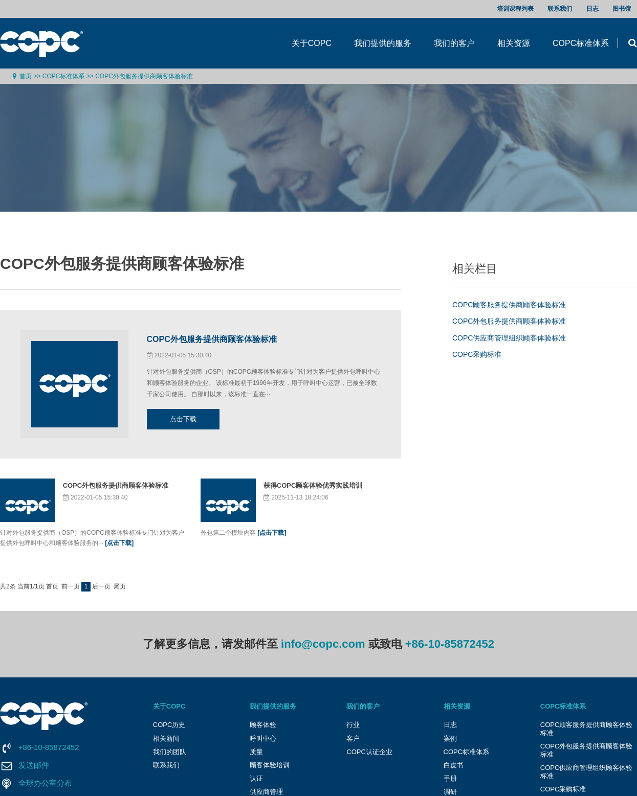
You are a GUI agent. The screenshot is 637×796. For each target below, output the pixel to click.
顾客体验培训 (270, 765)
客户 (353, 738)
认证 (256, 778)
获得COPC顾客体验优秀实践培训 (313, 485)
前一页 (70, 586)
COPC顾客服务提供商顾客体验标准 (509, 305)
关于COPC (312, 43)
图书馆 (621, 8)
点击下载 (183, 419)
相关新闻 (166, 738)
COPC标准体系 (581, 43)
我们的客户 (454, 43)
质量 (256, 752)
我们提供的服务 (382, 43)
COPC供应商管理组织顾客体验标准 (509, 338)
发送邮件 (33, 765)
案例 (450, 738)
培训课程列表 (515, 8)
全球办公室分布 (45, 783)
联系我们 (559, 8)
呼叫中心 (263, 738)
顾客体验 (263, 725)
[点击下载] (119, 543)
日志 (592, 8)
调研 (450, 791)
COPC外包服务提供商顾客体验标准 (144, 76)
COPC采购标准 (476, 354)
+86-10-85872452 (449, 644)
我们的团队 (169, 752)
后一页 (101, 586)
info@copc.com (323, 644)
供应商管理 (266, 791)
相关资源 (513, 43)
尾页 (120, 586)
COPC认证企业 (369, 752)
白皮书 (454, 765)
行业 (353, 725)
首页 (25, 76)
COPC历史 (169, 725)
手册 (450, 778)
